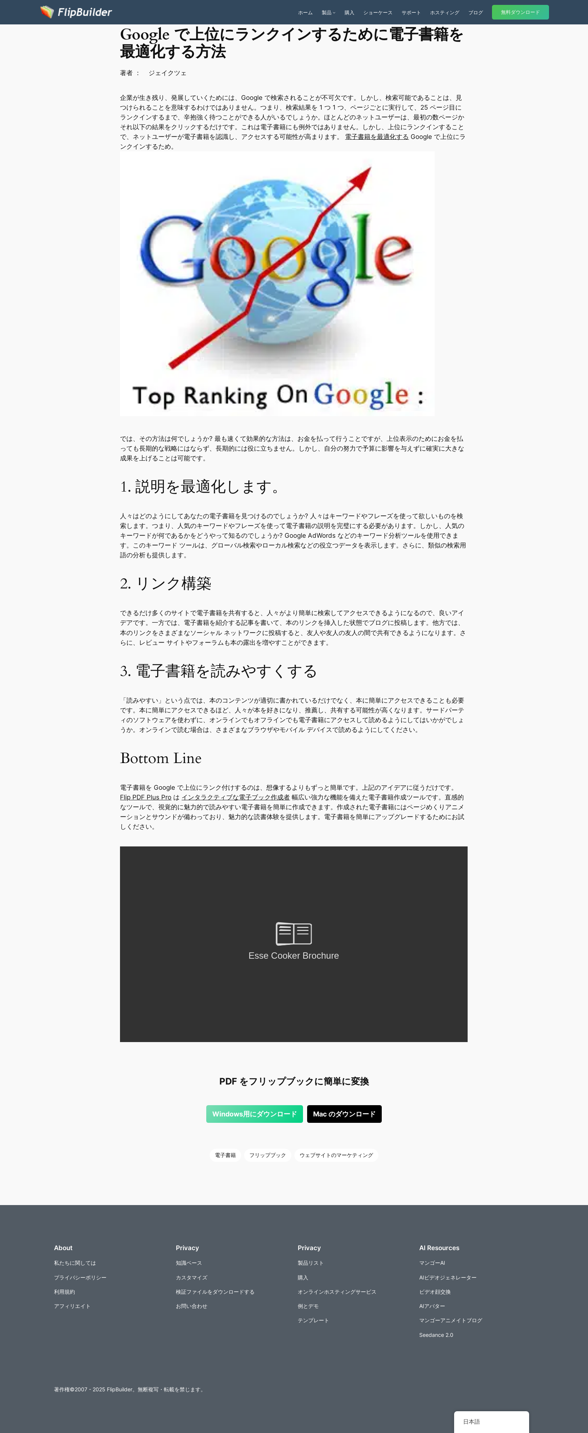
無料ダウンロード (520, 12)
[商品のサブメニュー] (334, 12)
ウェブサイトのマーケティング (336, 1155)
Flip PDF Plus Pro (145, 797)
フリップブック (267, 1155)
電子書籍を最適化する (377, 136)
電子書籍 (225, 1155)
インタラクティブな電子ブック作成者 (236, 797)
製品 (327, 12)
